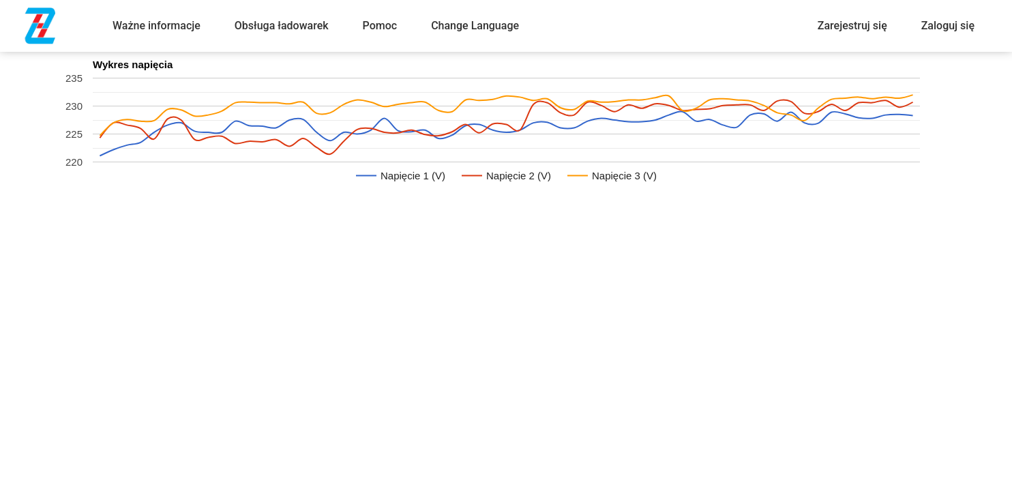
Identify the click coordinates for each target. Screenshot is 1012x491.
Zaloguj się (947, 25)
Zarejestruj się (852, 25)
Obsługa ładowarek (282, 25)
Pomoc (380, 25)
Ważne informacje (156, 25)
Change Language (475, 25)
